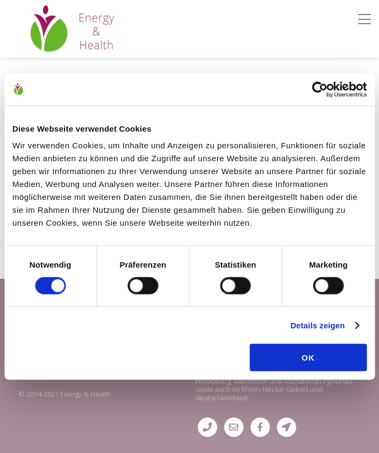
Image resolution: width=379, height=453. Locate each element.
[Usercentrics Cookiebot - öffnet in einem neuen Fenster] (320, 89)
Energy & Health (85, 394)
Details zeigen (317, 324)
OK (308, 357)
